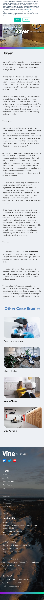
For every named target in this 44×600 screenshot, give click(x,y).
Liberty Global (10, 371)
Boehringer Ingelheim (14, 341)
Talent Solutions (8, 481)
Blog (4, 503)
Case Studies (7, 485)
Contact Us (6, 507)
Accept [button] (18, 19)
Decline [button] (26, 19)
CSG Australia (10, 431)
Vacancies (6, 500)
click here (28, 9)
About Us (5, 478)
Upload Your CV (8, 488)
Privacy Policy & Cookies (11, 514)
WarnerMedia (10, 401)
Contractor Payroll (9, 517)
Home (4, 475)
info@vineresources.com (11, 535)
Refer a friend (7, 510)
